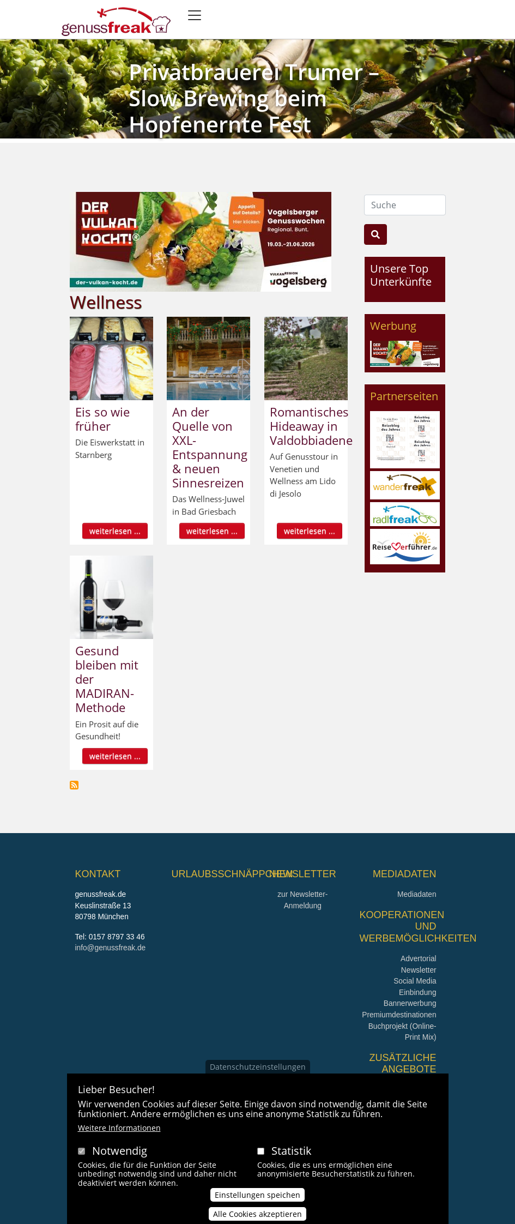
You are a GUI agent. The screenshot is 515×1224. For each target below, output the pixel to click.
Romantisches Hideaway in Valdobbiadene (311, 425)
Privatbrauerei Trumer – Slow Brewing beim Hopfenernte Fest (254, 98)
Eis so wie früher (102, 418)
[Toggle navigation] (194, 15)
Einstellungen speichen (257, 1198)
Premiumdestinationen (399, 1015)
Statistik (291, 1153)
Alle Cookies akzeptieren (257, 1217)
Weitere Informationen (119, 1130)
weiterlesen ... (115, 531)
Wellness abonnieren (74, 785)
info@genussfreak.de (110, 948)
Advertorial (419, 959)
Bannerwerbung (410, 1003)
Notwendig (119, 1153)
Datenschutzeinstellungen (258, 1069)
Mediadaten (417, 894)
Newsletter (419, 970)
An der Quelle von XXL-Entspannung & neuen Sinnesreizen (209, 447)
